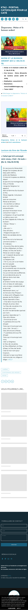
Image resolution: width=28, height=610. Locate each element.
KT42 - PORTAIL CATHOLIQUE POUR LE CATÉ (14, 10)
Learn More (11, 608)
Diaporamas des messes (11, 372)
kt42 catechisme (14, 142)
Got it (19, 608)
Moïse (4, 375)
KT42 (9, 577)
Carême (5, 369)
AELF (11, 359)
